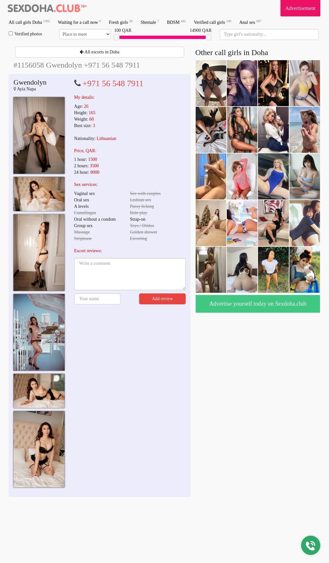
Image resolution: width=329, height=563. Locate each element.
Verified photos (25, 33)
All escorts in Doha (99, 52)
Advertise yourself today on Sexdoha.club (257, 303)
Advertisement (300, 8)
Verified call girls (212, 22)
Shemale (149, 22)
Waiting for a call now (79, 22)
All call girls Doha (29, 22)
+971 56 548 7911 (113, 83)
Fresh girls (121, 22)
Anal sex (250, 22)
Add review (162, 298)
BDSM (176, 22)
